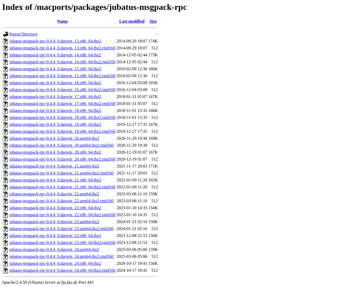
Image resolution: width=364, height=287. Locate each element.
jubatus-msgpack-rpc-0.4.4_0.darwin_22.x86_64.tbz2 (55, 207)
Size (153, 21)
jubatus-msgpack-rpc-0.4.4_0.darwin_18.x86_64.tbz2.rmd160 (62, 117)
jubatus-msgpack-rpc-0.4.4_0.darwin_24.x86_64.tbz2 (55, 263)
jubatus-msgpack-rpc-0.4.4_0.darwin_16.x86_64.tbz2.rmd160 (62, 89)
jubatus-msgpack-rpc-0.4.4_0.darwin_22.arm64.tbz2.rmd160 (61, 201)
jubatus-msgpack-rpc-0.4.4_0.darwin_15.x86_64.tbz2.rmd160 (62, 75)
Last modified (131, 21)
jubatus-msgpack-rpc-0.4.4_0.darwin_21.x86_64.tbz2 (55, 180)
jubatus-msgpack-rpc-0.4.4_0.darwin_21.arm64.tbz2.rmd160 (61, 173)
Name (62, 21)
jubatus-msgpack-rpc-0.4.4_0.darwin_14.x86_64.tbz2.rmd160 (62, 62)
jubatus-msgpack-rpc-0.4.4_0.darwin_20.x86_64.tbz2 (55, 152)
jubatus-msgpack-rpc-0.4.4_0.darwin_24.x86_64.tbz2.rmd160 (62, 270)
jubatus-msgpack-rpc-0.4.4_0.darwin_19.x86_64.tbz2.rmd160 (62, 131)
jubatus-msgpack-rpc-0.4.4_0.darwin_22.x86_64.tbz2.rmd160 (62, 214)
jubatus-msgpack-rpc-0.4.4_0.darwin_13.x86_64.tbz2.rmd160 (62, 48)
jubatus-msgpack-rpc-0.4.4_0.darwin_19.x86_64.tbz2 (55, 124)
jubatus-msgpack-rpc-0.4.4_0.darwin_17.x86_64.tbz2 (55, 96)
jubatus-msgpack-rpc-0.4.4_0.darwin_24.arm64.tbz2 (54, 249)
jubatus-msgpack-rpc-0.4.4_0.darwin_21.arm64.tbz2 (54, 166)
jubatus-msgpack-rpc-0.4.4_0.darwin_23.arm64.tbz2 (54, 221)
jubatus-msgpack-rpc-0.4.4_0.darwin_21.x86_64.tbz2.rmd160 (62, 187)
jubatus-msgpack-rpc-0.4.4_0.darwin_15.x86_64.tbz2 (55, 69)
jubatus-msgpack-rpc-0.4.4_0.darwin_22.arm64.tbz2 (54, 194)
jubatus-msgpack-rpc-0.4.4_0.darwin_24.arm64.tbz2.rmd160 (61, 256)
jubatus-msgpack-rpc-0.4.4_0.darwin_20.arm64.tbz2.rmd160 (61, 145)
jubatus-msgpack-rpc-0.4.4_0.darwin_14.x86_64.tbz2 (55, 55)
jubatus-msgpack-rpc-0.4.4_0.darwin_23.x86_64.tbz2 (55, 235)
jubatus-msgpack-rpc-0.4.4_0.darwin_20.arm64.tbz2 (54, 138)
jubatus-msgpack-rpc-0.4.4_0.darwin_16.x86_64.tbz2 (55, 82)
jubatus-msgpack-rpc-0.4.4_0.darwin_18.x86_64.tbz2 (55, 110)
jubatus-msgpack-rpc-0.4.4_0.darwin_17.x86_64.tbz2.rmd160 (62, 103)
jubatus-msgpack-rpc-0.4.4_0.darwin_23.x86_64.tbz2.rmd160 (62, 242)
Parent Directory (23, 34)
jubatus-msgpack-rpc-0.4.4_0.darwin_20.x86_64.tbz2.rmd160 (62, 159)
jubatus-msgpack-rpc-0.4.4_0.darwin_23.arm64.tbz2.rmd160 (61, 228)
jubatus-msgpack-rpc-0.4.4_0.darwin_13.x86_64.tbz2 (55, 41)
